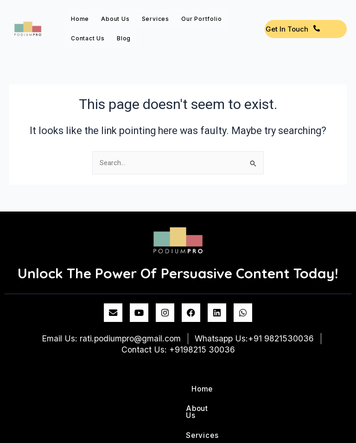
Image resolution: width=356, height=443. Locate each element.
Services (155, 18)
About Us (115, 18)
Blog (124, 38)
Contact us (88, 38)
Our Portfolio (201, 18)
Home (80, 18)
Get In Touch (293, 29)
